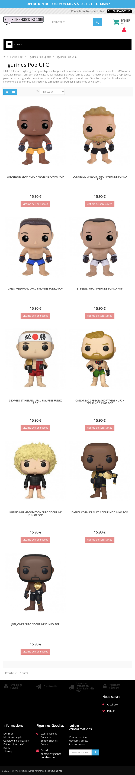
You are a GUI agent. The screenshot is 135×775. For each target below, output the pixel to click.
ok (95, 752)
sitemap (7, 751)
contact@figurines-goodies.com (51, 755)
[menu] (124, 30)
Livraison (8, 733)
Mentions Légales (13, 737)
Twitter (111, 710)
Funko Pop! (16, 56)
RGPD (6, 747)
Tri (37, 91)
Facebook (112, 704)
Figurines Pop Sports (39, 56)
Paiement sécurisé (13, 744)
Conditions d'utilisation (16, 740)
